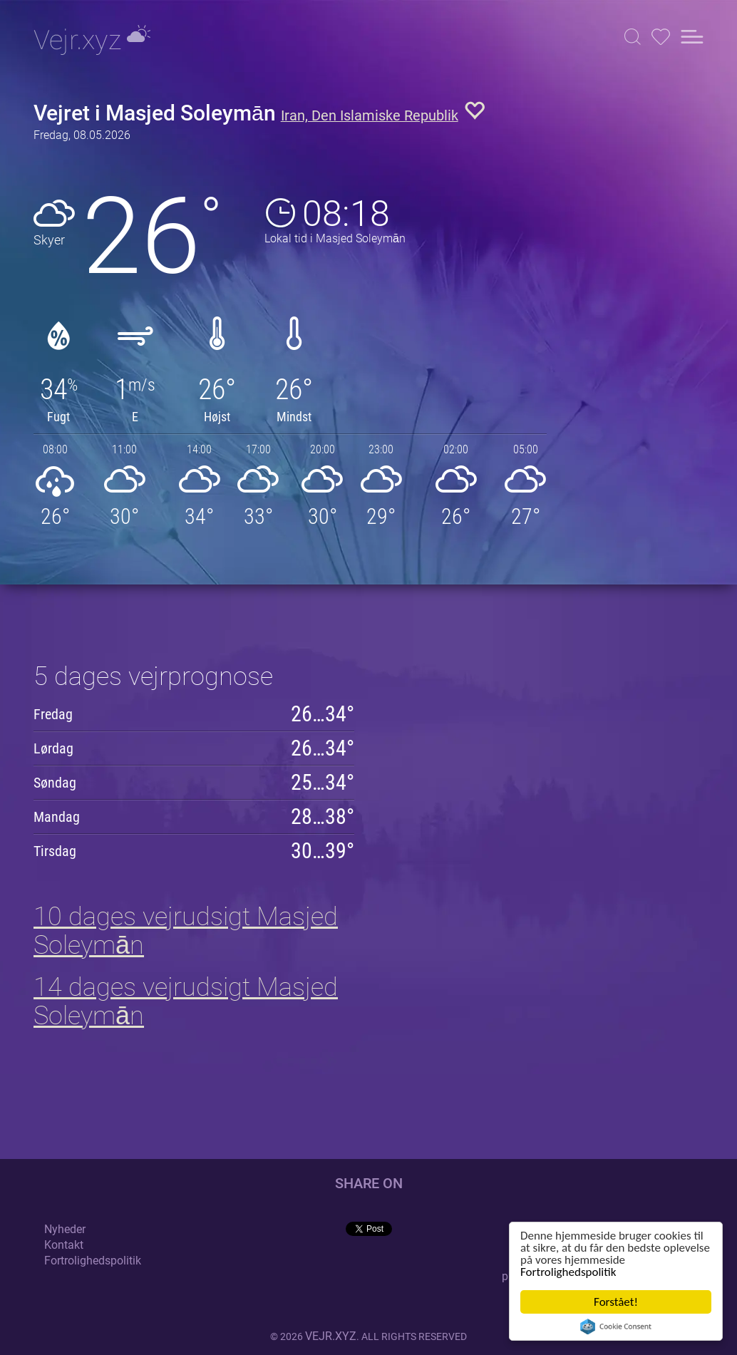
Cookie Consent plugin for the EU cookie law (615, 1326)
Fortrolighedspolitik (568, 1271)
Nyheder (65, 1229)
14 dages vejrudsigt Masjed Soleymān (186, 1001)
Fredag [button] (53, 714)
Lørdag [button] (53, 748)
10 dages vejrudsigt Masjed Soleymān (186, 931)
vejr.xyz (330, 1336)
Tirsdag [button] (55, 851)
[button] (632, 37)
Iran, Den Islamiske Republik (369, 116)
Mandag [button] (57, 816)
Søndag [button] (55, 782)
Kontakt (63, 1245)
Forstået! (616, 1301)
